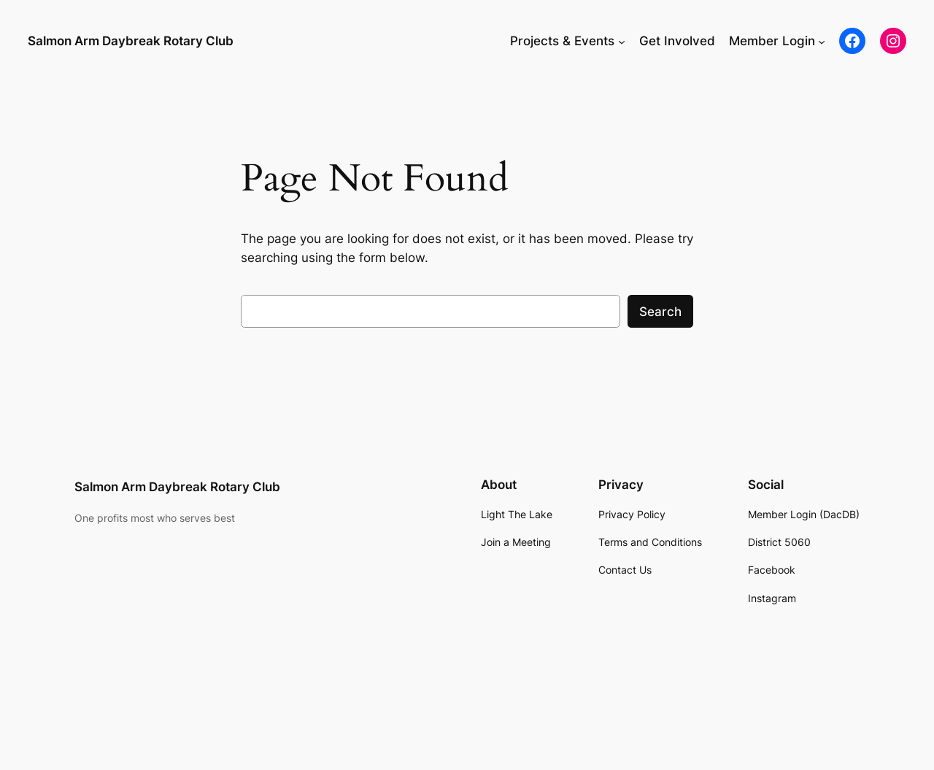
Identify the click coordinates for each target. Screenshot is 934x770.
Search (660, 311)
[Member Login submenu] (821, 41)
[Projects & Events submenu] (621, 41)
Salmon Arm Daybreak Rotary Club (131, 41)
